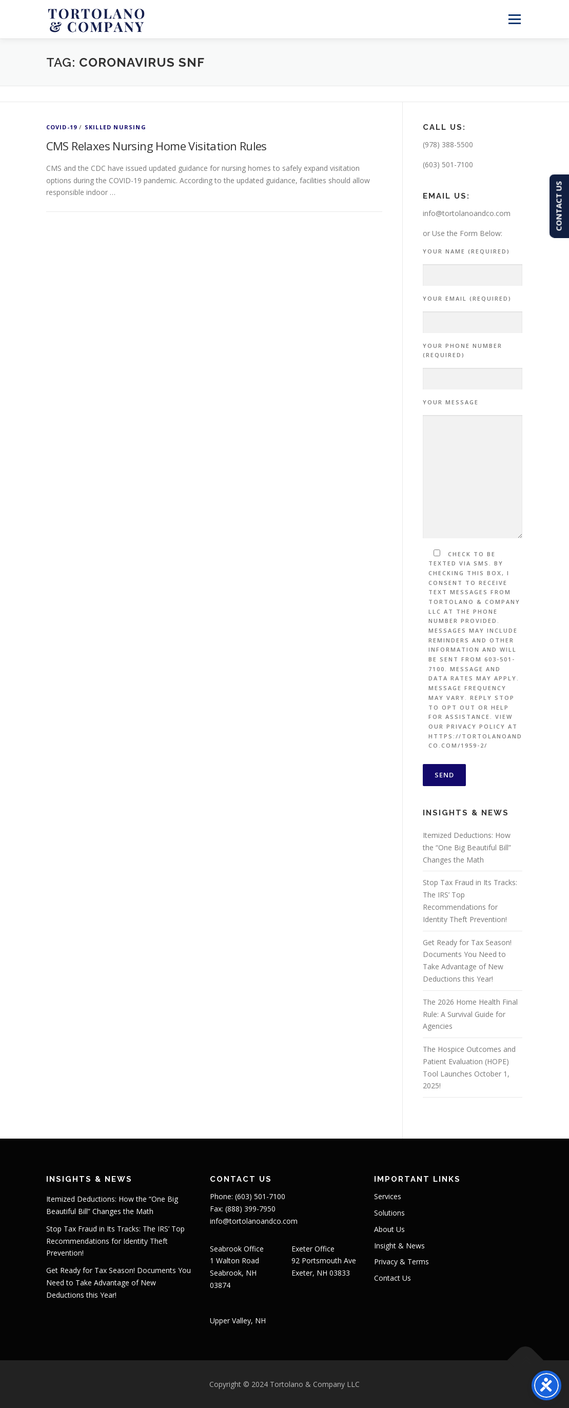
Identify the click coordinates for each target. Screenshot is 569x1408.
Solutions (389, 1213)
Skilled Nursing (115, 127)
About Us (389, 1229)
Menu (514, 19)
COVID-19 (61, 127)
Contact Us (392, 1278)
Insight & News (399, 1245)
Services (387, 1196)
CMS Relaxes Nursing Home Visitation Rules (156, 145)
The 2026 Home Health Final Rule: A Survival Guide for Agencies (470, 1014)
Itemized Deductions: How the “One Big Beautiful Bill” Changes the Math (467, 847)
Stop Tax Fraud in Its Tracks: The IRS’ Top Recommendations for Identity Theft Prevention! (115, 1241)
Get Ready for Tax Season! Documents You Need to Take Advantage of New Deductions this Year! (118, 1282)
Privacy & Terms (401, 1261)
